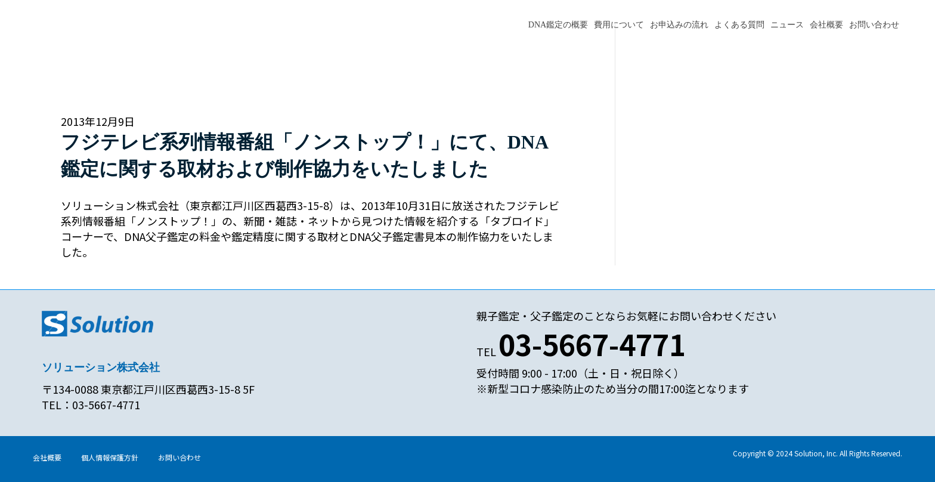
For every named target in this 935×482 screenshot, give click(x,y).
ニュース (787, 24)
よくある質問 (739, 24)
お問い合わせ (874, 24)
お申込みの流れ (679, 24)
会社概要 (826, 24)
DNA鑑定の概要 (558, 24)
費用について (619, 24)
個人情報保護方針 (109, 457)
